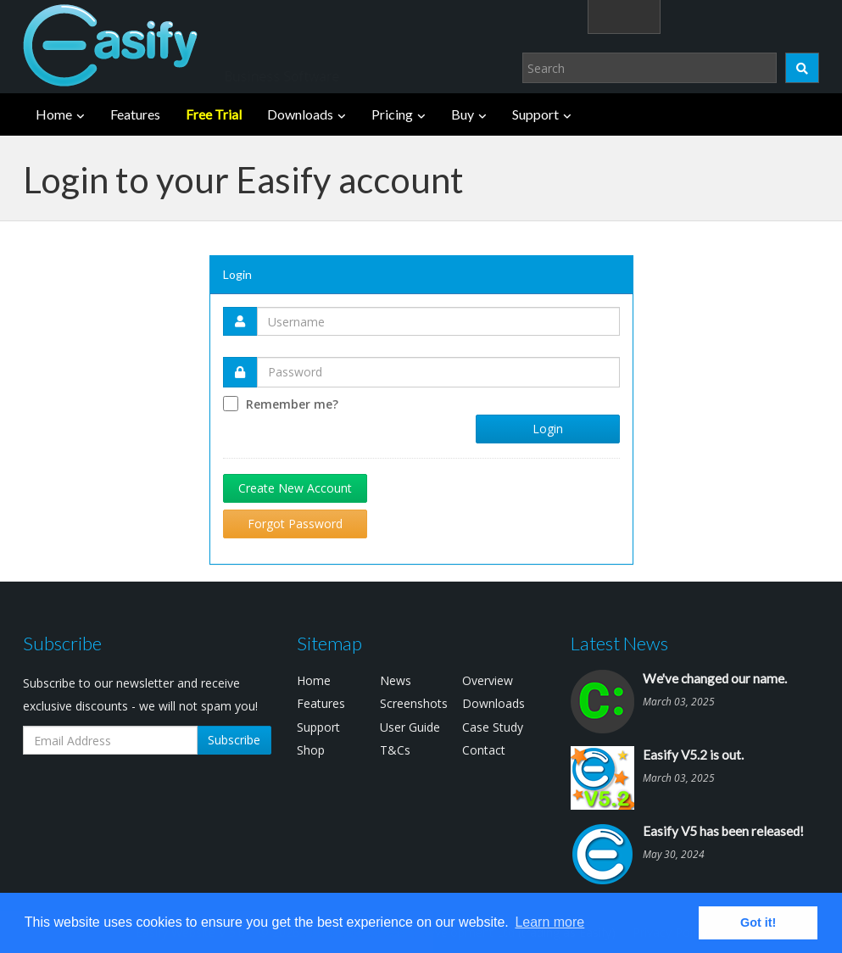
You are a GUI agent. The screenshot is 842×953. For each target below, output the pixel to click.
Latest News (619, 643)
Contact (483, 750)
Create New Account (295, 488)
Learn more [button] (549, 922)
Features (135, 114)
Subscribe (234, 740)
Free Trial (214, 114)
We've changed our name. (715, 678)
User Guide (410, 727)
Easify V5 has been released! (723, 831)
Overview (487, 680)
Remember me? (292, 404)
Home (54, 114)
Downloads (300, 114)
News (395, 680)
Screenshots (414, 703)
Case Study (492, 727)
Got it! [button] (758, 922)
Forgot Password (295, 524)
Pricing (392, 114)
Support (535, 114)
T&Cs (395, 750)
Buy (462, 114)
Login (713, 16)
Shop (311, 750)
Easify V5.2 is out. (693, 754)
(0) (793, 16)
